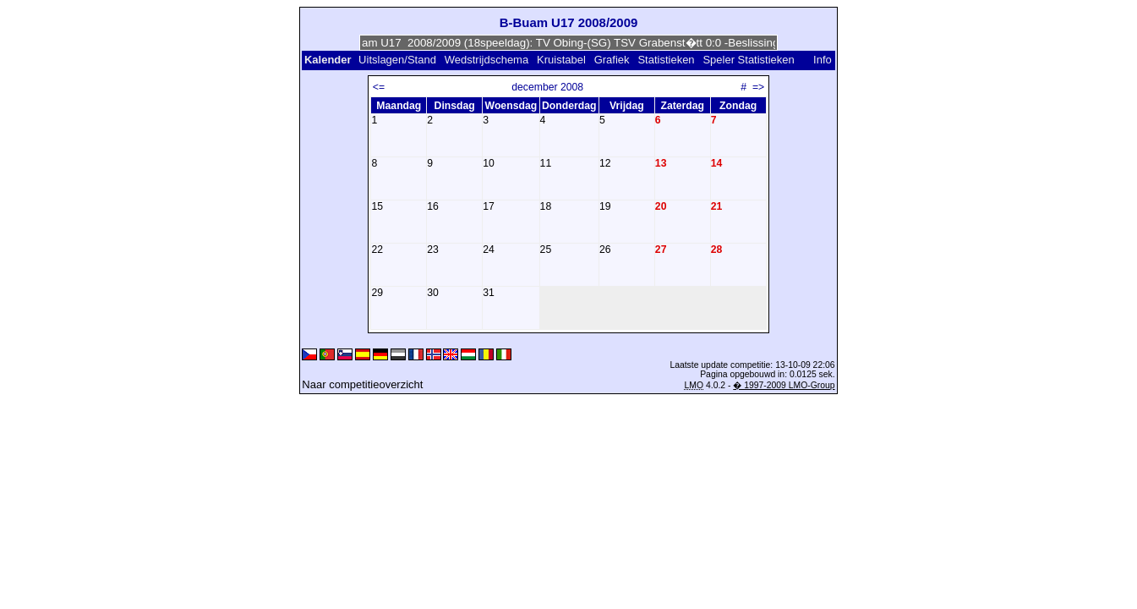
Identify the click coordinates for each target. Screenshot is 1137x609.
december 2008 (547, 87)
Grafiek (612, 59)
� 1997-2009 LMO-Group (783, 385)
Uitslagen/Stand (397, 59)
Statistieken (665, 59)
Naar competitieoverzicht (362, 384)
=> (758, 87)
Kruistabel (561, 59)
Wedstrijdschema (486, 59)
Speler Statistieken (748, 59)
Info (822, 59)
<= (379, 87)
